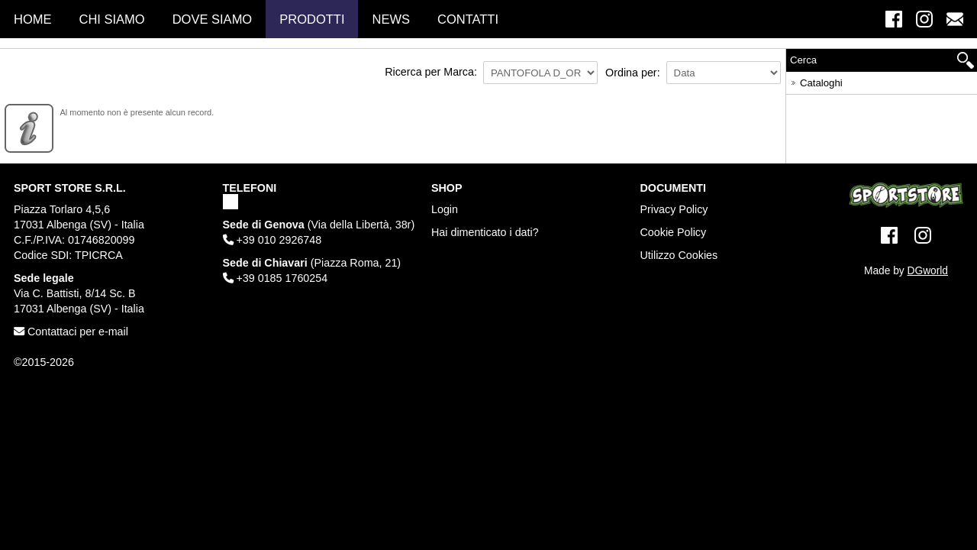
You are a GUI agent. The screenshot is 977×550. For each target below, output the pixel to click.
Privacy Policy (674, 209)
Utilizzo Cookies (679, 255)
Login (444, 209)
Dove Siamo (213, 19)
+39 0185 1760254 (275, 278)
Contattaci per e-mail (71, 331)
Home (33, 19)
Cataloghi (815, 80)
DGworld (928, 271)
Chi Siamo (112, 19)
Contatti (467, 19)
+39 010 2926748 (272, 240)
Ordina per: (632, 72)
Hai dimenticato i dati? (485, 232)
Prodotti (311, 19)
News (391, 19)
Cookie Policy (673, 232)
